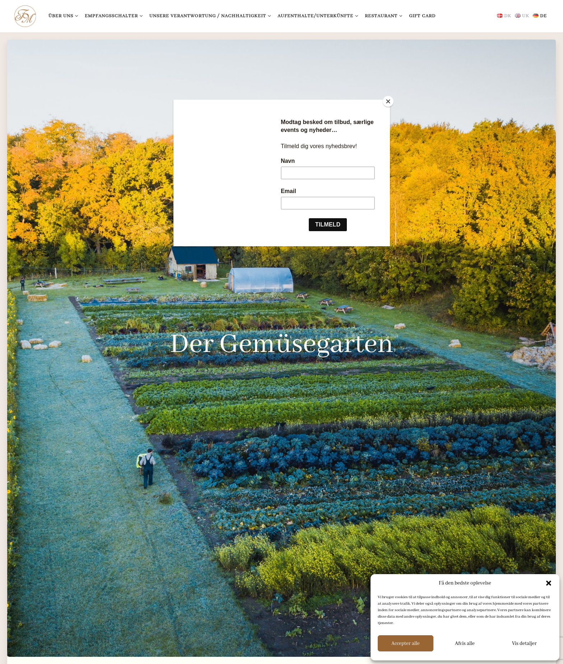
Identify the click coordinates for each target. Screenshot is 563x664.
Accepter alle (405, 643)
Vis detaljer (524, 643)
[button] (548, 583)
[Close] (388, 101)
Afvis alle (465, 643)
